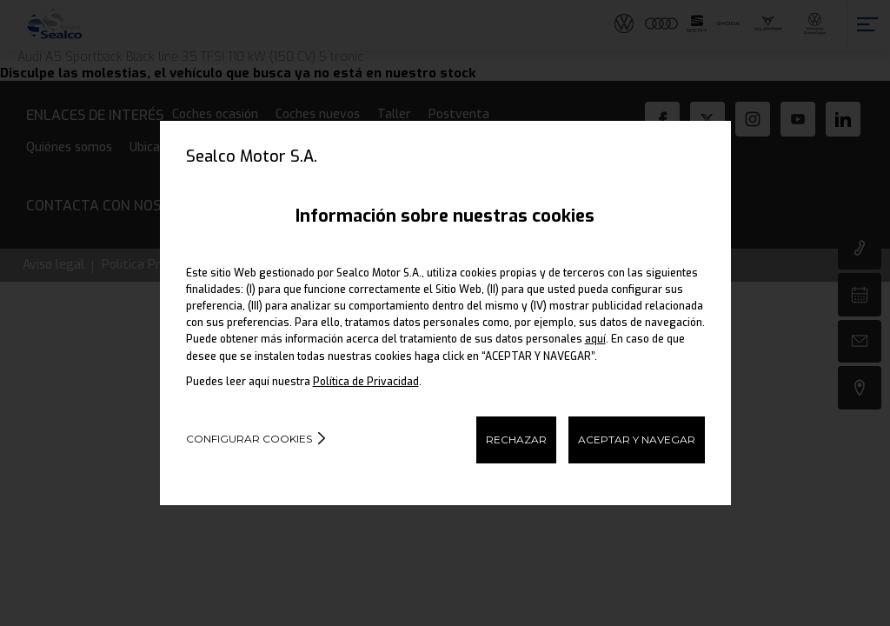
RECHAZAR (516, 439)
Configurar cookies (249, 438)
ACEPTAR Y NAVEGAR (636, 439)
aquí (595, 339)
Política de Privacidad (366, 382)
